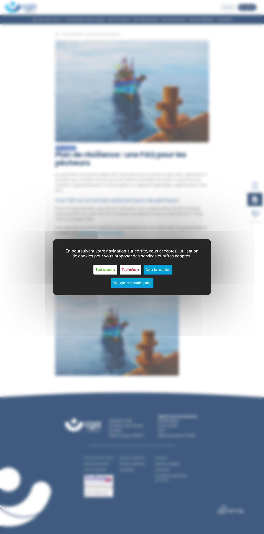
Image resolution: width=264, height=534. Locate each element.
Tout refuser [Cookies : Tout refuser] (130, 270)
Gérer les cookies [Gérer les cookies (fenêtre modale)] (158, 270)
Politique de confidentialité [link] (132, 283)
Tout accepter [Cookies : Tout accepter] (105, 270)
